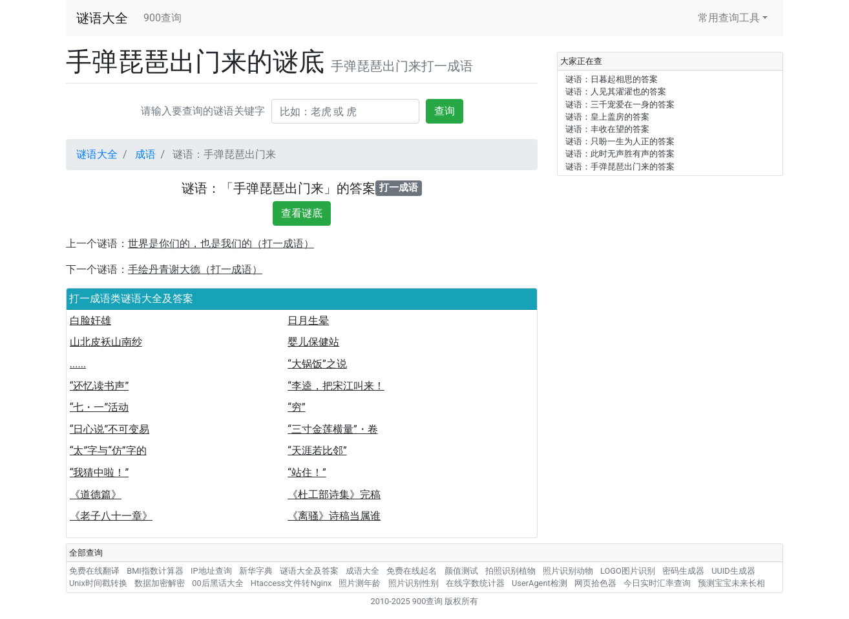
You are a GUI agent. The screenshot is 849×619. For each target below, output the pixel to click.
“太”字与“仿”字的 (108, 450)
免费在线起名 (411, 571)
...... (78, 364)
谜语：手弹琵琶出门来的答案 (620, 166)
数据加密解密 (159, 583)
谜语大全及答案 (309, 571)
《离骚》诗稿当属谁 (334, 516)
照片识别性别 (413, 583)
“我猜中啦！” (99, 472)
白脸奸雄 (90, 320)
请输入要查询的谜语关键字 (203, 111)
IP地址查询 (211, 571)
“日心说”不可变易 (109, 429)
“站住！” (307, 472)
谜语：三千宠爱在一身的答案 (620, 104)
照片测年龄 (360, 583)
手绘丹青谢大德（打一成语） (195, 269)
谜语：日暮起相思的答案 (611, 79)
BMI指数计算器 (155, 571)
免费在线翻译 (94, 571)
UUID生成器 (733, 571)
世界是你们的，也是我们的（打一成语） (221, 243)
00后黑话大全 (217, 583)
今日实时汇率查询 (657, 583)
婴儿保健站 (313, 342)
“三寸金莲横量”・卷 (332, 429)
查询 (444, 111)
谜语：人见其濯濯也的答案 (615, 91)
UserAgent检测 (539, 583)
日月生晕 (308, 320)
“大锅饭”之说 (317, 364)
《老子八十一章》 (111, 516)
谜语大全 (102, 18)
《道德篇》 (95, 494)
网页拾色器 (595, 583)
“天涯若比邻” (317, 450)
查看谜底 (301, 213)
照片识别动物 (568, 571)
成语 (145, 154)
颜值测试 (461, 571)
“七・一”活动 (99, 407)
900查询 (162, 18)
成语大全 (362, 571)
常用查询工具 (729, 18)
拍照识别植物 (510, 571)
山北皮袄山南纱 (106, 342)
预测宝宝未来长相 (731, 583)
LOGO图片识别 (627, 571)
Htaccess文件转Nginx (291, 583)
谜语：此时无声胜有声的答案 (620, 153)
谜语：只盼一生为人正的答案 (620, 141)
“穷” (296, 407)
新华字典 (256, 571)
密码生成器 (683, 571)
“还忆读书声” (99, 386)
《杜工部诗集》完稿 (334, 494)
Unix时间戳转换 (98, 583)
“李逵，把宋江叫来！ (336, 386)
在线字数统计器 (475, 583)
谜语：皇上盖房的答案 (607, 117)
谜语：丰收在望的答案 (607, 129)
